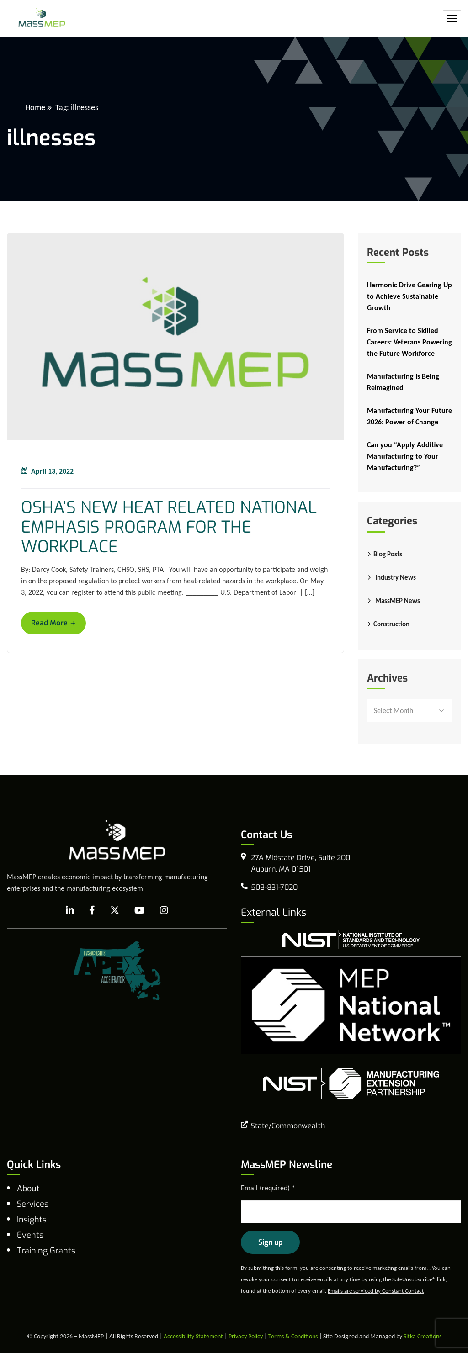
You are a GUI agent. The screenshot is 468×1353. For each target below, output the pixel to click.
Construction (391, 624)
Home (35, 107)
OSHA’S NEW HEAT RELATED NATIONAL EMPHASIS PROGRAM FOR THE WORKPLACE (169, 527)
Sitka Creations (422, 1336)
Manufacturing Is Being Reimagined (403, 382)
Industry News (395, 577)
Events (30, 1235)
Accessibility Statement (193, 1336)
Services (32, 1204)
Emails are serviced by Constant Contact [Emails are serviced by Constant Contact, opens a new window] (376, 1290)
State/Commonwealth (288, 1126)
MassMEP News (397, 601)
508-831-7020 (274, 887)
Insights (32, 1219)
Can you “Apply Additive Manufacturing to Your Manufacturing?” (405, 456)
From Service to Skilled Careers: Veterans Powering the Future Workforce (409, 342)
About (28, 1188)
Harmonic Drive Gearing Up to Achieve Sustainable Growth (409, 296)
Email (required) (268, 1188)
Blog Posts (387, 554)
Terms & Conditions (293, 1336)
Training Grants (46, 1250)
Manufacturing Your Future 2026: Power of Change (409, 416)
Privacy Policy (246, 1336)
